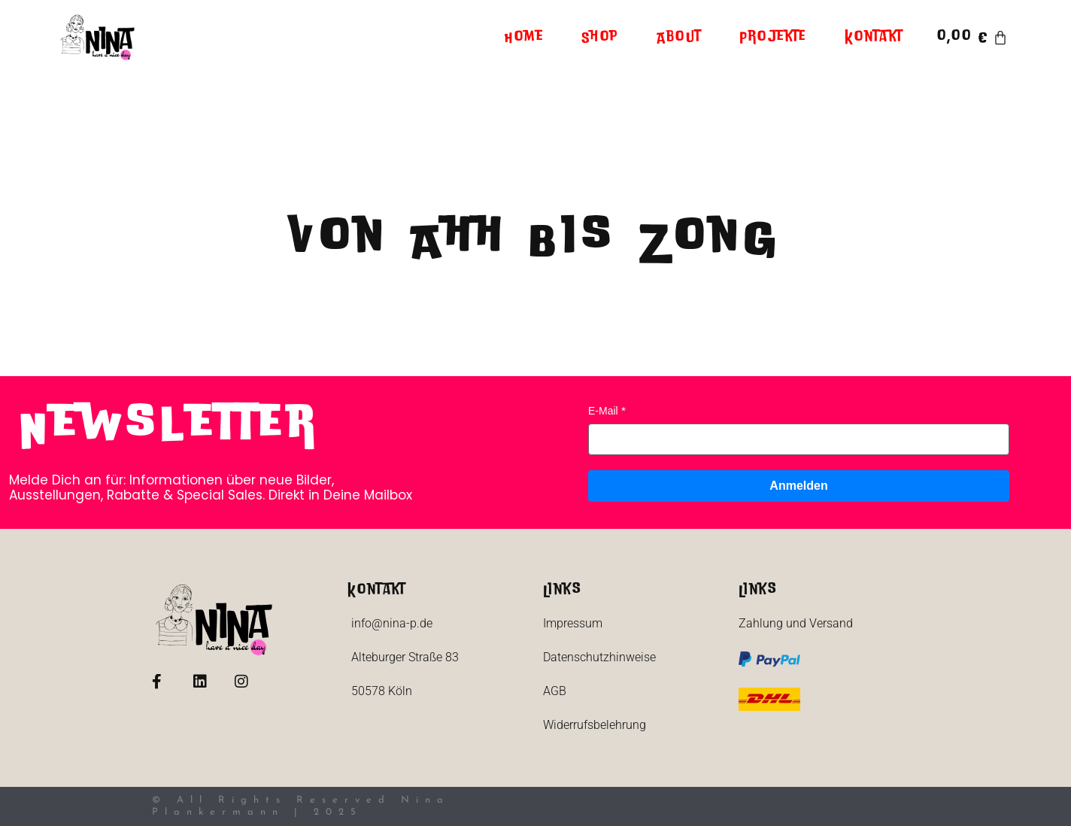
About (679, 38)
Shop (600, 38)
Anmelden (798, 485)
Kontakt (874, 38)
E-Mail (603, 411)
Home (524, 38)
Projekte (773, 38)
